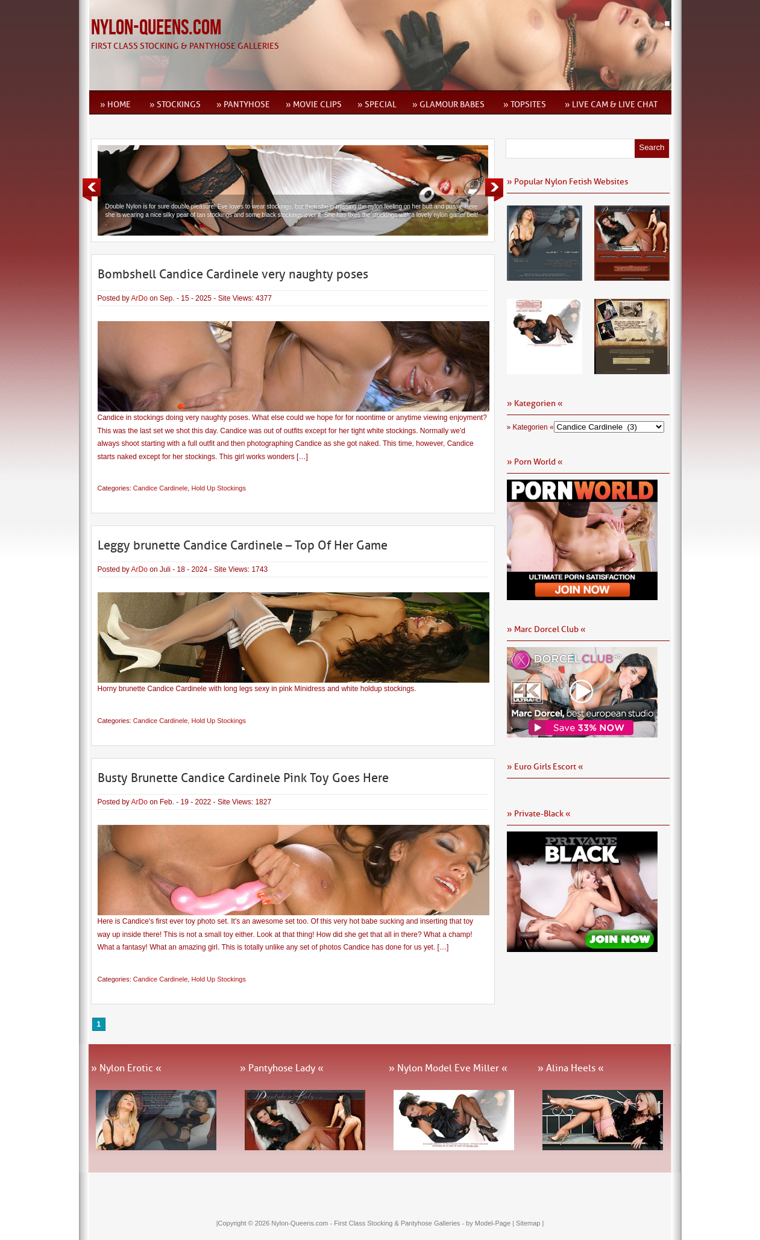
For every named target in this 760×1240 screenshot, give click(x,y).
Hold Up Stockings (218, 488)
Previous (92, 189)
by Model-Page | (491, 1223)
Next (494, 189)
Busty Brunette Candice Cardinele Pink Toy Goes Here (243, 778)
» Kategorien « (530, 427)
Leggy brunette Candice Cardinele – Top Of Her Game (243, 545)
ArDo (139, 298)
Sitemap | (530, 1223)
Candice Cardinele (160, 488)
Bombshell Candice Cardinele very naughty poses (233, 274)
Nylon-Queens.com (156, 28)
